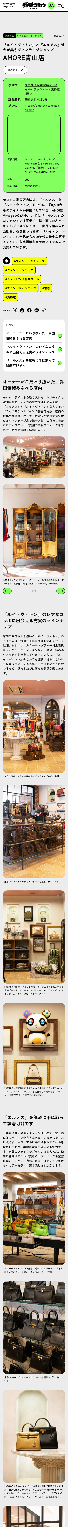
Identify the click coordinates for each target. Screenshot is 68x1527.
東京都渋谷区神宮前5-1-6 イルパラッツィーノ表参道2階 (42, 89)
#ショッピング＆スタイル (22, 279)
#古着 (46, 288)
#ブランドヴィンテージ (20, 288)
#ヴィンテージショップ (29, 261)
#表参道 (10, 297)
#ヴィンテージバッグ (19, 270)
